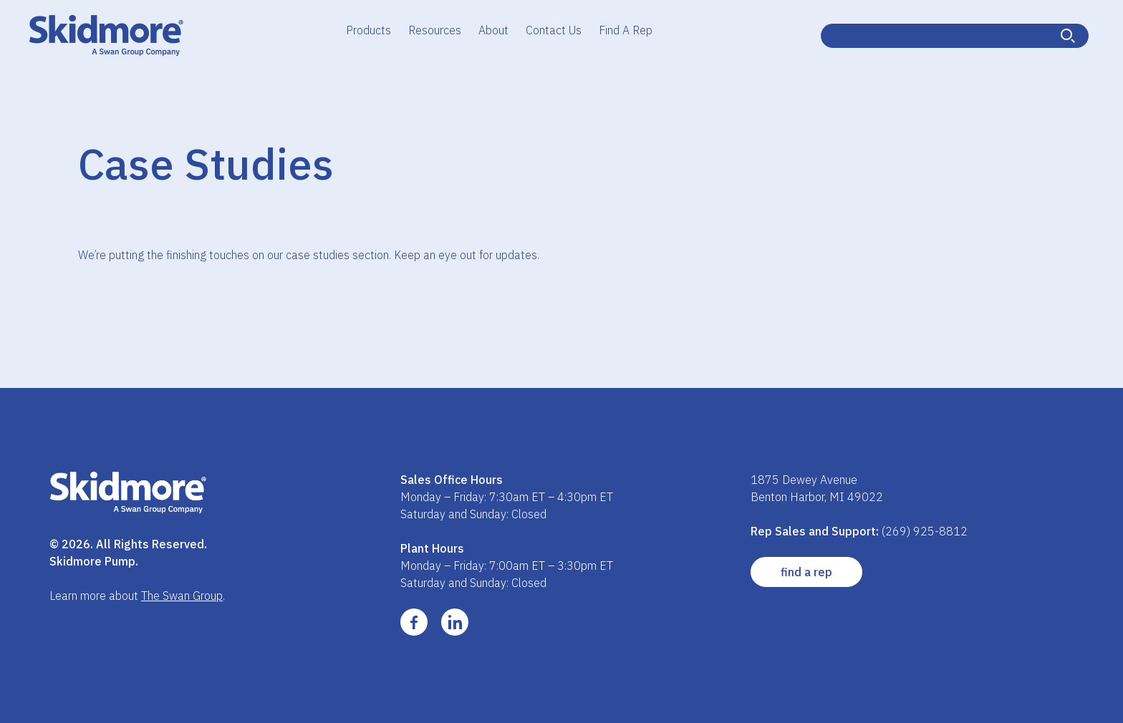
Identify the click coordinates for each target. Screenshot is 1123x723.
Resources (434, 30)
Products (368, 30)
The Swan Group (182, 595)
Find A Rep (625, 30)
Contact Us (554, 30)
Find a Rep (806, 572)
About (493, 30)
